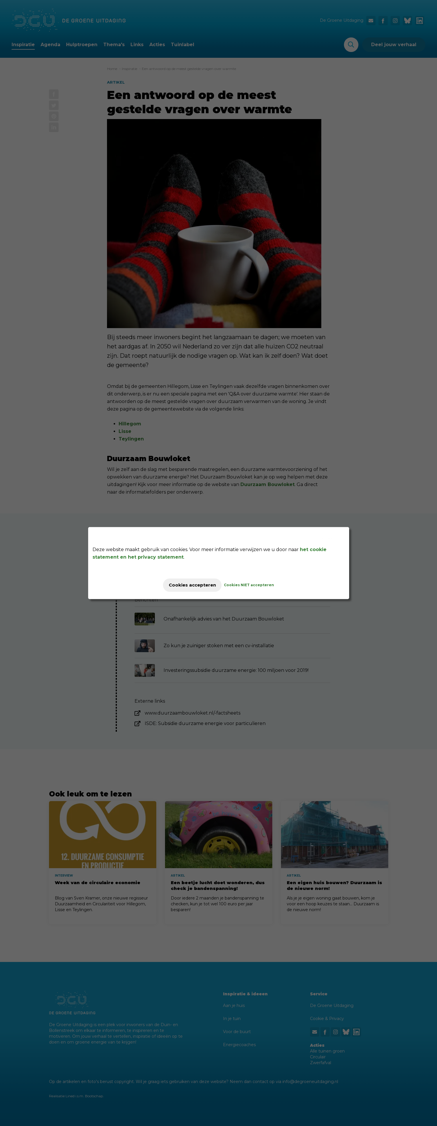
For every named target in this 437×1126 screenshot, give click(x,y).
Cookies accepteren (192, 585)
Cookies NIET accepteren (254, 585)
